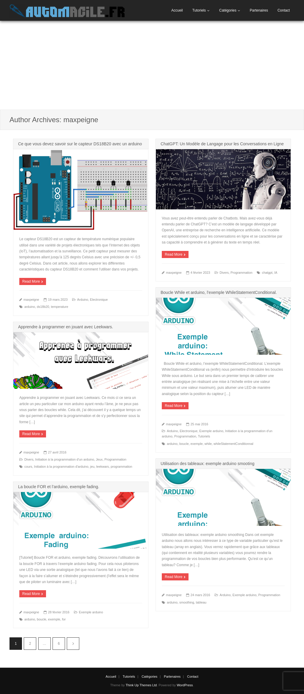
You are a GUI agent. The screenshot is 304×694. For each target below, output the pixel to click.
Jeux (99, 459)
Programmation (241, 272)
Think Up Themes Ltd (141, 685)
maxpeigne (31, 299)
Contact (284, 10)
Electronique (99, 299)
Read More (31, 281)
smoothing (186, 602)
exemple (197, 443)
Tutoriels (199, 10)
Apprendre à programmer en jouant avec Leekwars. (65, 326)
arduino (29, 306)
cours (28, 466)
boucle (184, 443)
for (64, 619)
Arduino (82, 299)
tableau (201, 602)
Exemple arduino (211, 431)
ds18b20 (43, 306)
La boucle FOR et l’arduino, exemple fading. (58, 486)
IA (275, 272)
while (208, 443)
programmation (121, 466)
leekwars (102, 466)
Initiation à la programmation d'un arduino (64, 459)
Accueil (177, 10)
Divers (224, 272)
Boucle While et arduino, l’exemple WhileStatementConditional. (219, 292)
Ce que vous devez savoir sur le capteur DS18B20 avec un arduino (80, 143)
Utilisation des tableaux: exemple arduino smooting (207, 463)
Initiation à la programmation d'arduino (61, 466)
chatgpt (267, 272)
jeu (92, 466)
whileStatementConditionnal (233, 443)
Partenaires (259, 10)
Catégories (227, 10)
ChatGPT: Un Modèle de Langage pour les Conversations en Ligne (222, 143)
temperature (59, 306)
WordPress (185, 685)
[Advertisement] (152, 65)
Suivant (73, 643)
